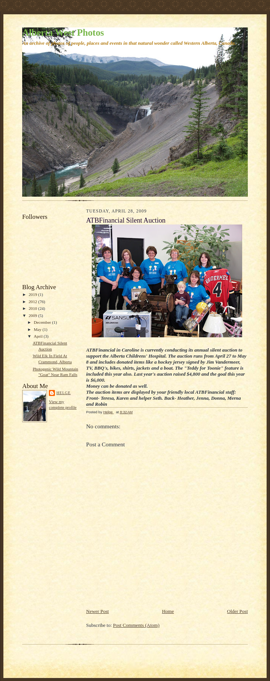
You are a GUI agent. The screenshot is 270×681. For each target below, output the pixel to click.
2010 (33, 308)
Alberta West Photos (63, 32)
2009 (33, 315)
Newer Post (97, 611)
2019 (33, 294)
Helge (63, 393)
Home (168, 611)
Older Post (237, 611)
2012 (33, 301)
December (43, 322)
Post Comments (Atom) (136, 625)
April (39, 336)
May (38, 329)
